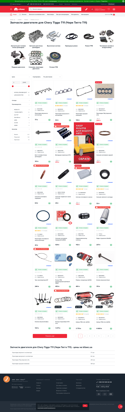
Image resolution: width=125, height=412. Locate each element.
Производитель (16, 104)
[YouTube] (110, 394)
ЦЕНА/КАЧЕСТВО (21, 95)
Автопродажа (85, 14)
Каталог (23, 14)
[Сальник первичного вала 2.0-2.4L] (63, 185)
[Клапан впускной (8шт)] (43, 310)
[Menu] (11, 9)
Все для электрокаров (63, 14)
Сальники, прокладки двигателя (36, 68)
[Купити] (49, 120)
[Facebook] (98, 394)
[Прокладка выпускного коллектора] (63, 101)
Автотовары (50, 14)
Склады (14, 100)
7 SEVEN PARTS (21, 112)
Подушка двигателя (18, 67)
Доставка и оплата (61, 385)
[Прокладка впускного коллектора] (43, 101)
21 (108, 336)
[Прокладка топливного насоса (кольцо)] (43, 226)
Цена (13, 77)
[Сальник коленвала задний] (104, 143)
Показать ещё (49, 336)
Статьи (38, 385)
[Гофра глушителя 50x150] (104, 226)
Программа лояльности (63, 393)
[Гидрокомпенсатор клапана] (84, 226)
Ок (85, 405)
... (103, 336)
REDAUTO (21, 109)
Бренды (38, 388)
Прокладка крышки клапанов (20, 363)
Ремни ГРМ (89, 46)
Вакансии (67, 4)
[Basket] (114, 9)
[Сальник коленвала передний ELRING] (63, 226)
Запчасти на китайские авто (37, 14)
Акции (61, 4)
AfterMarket (21, 117)
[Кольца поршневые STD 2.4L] (63, 310)
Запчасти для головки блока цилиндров (18, 46)
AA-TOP (21, 115)
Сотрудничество (80, 388)
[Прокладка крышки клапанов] (84, 101)
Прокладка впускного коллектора (22, 352)
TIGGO (26, 19)
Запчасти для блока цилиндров (36, 46)
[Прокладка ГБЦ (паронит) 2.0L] (104, 101)
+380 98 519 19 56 (48, 4)
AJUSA (21, 122)
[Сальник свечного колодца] (104, 185)
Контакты (74, 4)
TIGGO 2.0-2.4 (34, 19)
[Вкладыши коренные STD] (63, 143)
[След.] (113, 336)
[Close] (123, 1)
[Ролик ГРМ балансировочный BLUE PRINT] (63, 268)
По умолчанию (47, 77)
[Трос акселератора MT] (43, 268)
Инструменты (75, 14)
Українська (103, 4)
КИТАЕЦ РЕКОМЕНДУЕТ (21, 92)
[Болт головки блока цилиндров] (43, 143)
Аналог (21, 134)
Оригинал (21, 139)
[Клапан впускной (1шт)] (104, 268)
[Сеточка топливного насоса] (84, 185)
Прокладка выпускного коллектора (22, 356)
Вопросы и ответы (61, 390)
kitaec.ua (12, 19)
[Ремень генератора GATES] (84, 268)
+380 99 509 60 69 (35, 4)
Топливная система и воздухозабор (107, 46)
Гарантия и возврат (61, 388)
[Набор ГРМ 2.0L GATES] (84, 310)
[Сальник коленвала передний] (43, 185)
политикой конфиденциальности (46, 408)
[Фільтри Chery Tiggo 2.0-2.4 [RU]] (84, 143)
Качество (14, 129)
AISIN (21, 120)
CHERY (20, 19)
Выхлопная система (53, 46)
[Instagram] (104, 394)
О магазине (59, 383)
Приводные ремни (71, 46)
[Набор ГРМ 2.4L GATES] (104, 310)
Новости (38, 383)
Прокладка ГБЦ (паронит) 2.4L (21, 360)
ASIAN (21, 125)
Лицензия (21, 137)
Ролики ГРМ (53, 67)
